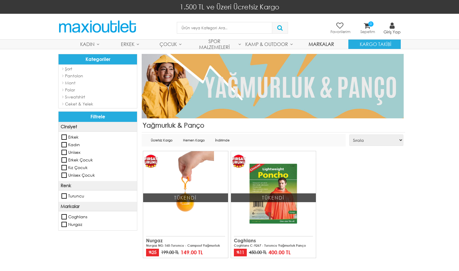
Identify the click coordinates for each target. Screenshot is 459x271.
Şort (68, 68)
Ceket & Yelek (79, 104)
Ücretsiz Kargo (161, 140)
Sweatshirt (75, 97)
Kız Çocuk (64, 167)
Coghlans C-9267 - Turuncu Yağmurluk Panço (270, 245)
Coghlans (64, 216)
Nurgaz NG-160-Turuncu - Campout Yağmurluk (183, 245)
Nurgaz (64, 224)
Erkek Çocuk (64, 159)
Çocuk (168, 44)
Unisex (64, 152)
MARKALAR (321, 44)
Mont (70, 83)
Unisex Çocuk (64, 175)
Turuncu (64, 196)
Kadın (87, 44)
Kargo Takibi (375, 44)
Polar (70, 90)
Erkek (127, 44)
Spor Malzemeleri (214, 44)
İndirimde (222, 140)
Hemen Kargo (194, 140)
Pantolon (74, 76)
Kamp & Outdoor (266, 44)
